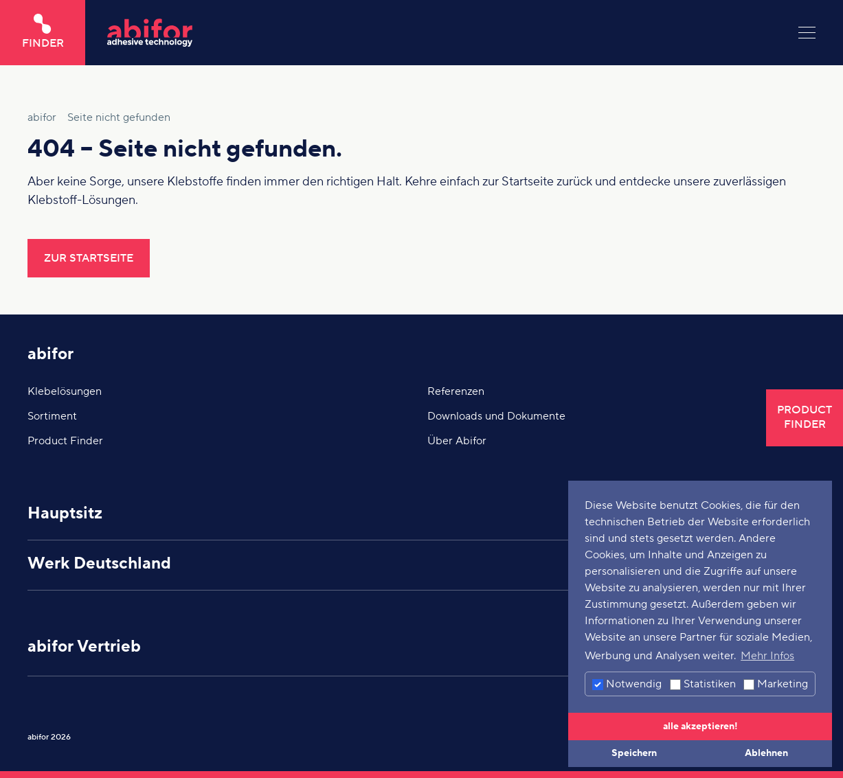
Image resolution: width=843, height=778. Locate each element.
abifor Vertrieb (84, 646)
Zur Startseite (88, 258)
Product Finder (65, 441)
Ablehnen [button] (766, 752)
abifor (50, 354)
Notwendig (627, 684)
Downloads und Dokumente (496, 416)
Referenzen (455, 391)
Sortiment (52, 416)
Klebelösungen (64, 391)
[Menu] (807, 32)
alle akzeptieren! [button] (700, 726)
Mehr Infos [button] (767, 656)
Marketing (775, 684)
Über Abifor (456, 441)
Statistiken (703, 684)
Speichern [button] (634, 752)
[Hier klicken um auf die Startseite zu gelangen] (441, 33)
